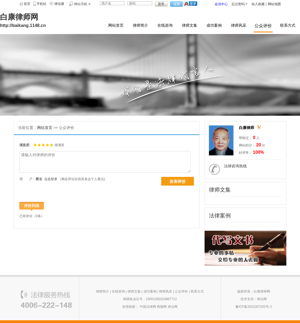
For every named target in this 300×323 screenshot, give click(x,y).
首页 (27, 4)
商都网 (162, 307)
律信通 (59, 4)
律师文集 (189, 25)
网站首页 (116, 25)
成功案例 (214, 25)
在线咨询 (165, 25)
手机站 (41, 4)
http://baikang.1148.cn (23, 25)
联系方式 (287, 25)
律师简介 (140, 25)
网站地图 (274, 4)
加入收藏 (258, 4)
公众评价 (263, 25)
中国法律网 (148, 307)
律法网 (173, 307)
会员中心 (221, 4)
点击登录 (50, 179)
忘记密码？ (240, 4)
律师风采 (238, 25)
